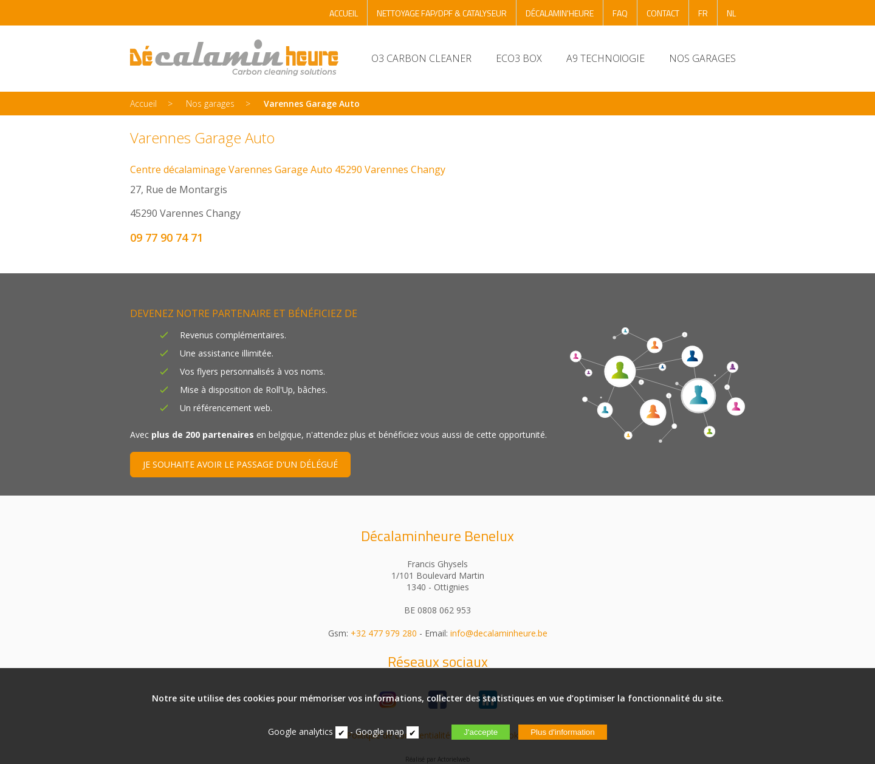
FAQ (620, 13)
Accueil (143, 103)
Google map (379, 731)
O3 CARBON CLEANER (421, 58)
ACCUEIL (343, 13)
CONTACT (663, 13)
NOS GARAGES (702, 58)
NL (731, 13)
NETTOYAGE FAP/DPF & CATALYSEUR (442, 13)
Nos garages (210, 103)
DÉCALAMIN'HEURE (560, 13)
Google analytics (300, 731)
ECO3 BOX (519, 58)
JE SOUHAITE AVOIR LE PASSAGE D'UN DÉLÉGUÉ (240, 464)
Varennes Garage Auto (312, 103)
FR (703, 13)
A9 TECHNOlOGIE (605, 58)
